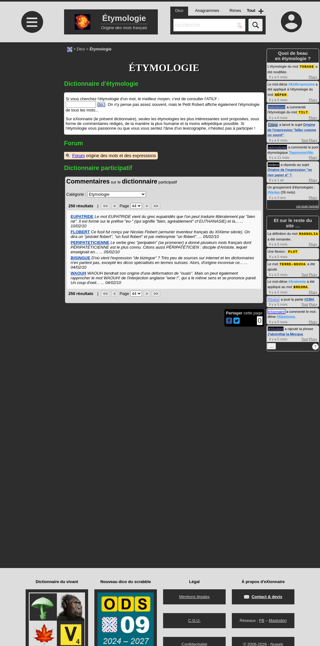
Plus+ (313, 77)
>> (155, 206)
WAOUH (78, 273)
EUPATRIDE (82, 216)
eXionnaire (276, 309)
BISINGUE (80, 258)
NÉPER (281, 94)
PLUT (293, 250)
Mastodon (278, 620)
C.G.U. (194, 620)
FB (261, 620)
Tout (304, 139)
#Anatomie (297, 280)
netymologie (277, 146)
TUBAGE (307, 66)
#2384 (309, 297)
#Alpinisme (286, 314)
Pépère (273, 297)
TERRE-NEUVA (293, 262)
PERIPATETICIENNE (90, 242)
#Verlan (274, 191)
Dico (81, 49)
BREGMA (300, 284)
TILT (303, 111)
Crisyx (273, 124)
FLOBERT (80, 232)
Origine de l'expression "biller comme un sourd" (292, 129)
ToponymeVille (301, 151)
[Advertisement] (31, 94)
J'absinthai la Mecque (285, 332)
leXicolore (275, 326)
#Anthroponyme (301, 84)
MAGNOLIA (308, 232)
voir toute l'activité (307, 205)
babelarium (276, 106)
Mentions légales (194, 596)
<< (105, 206)
